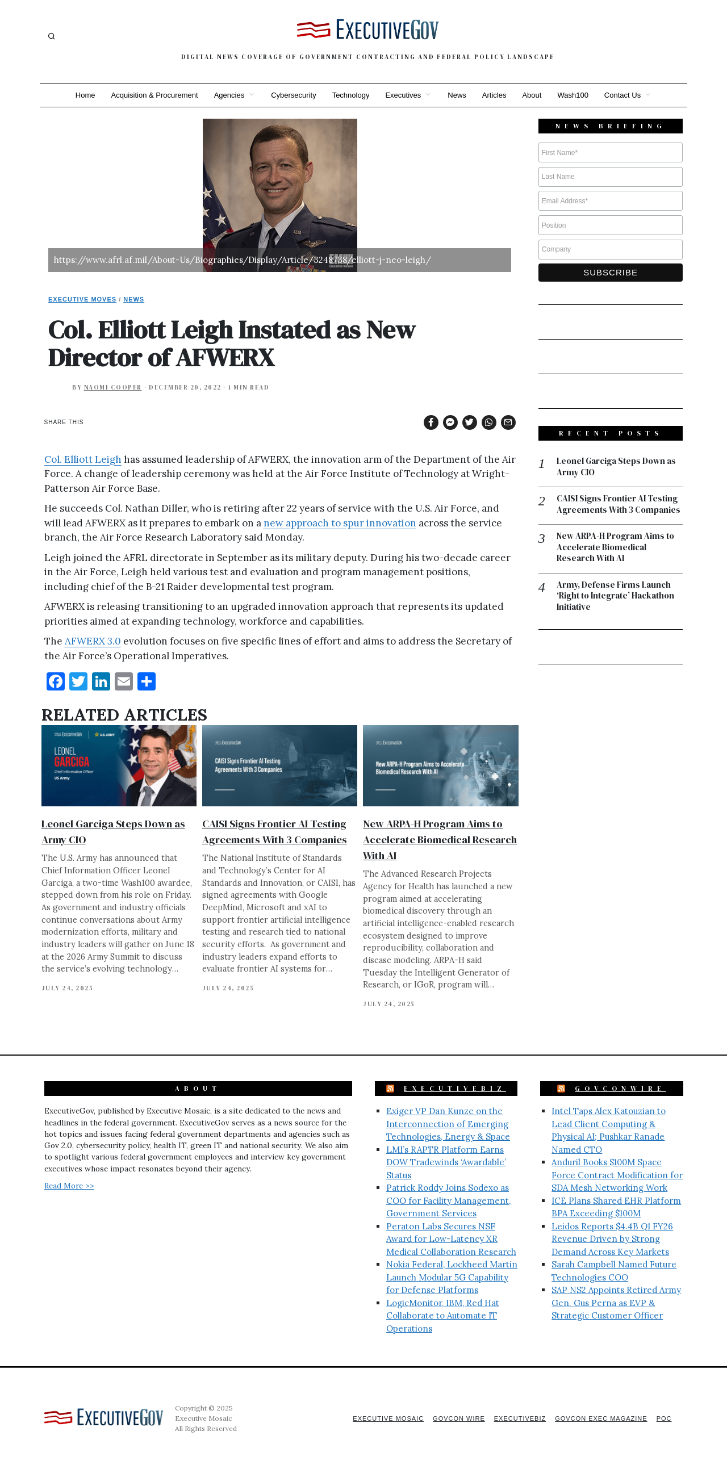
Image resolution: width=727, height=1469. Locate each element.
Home (85, 95)
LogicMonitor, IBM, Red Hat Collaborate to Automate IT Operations (442, 1316)
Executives (403, 95)
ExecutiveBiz (455, 1088)
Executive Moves (82, 299)
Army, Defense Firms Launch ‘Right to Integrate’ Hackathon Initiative (615, 596)
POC (664, 1418)
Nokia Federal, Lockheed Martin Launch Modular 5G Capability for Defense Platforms (451, 1277)
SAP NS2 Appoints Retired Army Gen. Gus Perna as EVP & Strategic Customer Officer (616, 1302)
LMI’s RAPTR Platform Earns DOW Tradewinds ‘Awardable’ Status (446, 1162)
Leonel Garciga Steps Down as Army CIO (616, 466)
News (457, 95)
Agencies (229, 95)
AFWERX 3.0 (93, 641)
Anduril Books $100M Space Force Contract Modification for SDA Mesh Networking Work (617, 1175)
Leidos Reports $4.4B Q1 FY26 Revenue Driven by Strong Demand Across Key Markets (612, 1239)
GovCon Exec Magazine (601, 1418)
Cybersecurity (293, 95)
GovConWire (620, 1088)
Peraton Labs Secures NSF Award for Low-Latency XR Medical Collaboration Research (451, 1239)
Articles (494, 95)
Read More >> (69, 1186)
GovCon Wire (459, 1418)
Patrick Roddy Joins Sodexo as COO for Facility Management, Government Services (448, 1200)
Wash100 (572, 95)
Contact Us (622, 95)
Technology (351, 95)
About (531, 95)
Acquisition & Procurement (154, 95)
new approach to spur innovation (340, 523)
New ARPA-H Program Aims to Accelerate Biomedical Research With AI (440, 840)
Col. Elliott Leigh (83, 459)
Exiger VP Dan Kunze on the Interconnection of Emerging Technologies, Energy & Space (448, 1124)
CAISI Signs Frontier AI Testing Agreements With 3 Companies (618, 504)
